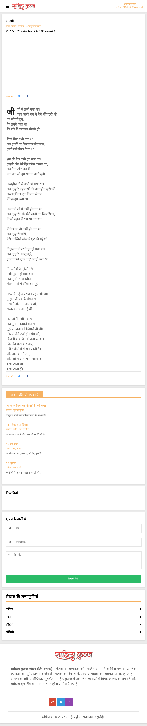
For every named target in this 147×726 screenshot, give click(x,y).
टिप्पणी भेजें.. (73, 579)
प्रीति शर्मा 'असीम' (21, 429)
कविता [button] (73, 609)
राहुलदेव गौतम (33, 26)
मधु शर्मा (17, 448)
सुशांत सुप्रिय (18, 410)
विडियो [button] (73, 625)
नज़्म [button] (73, 617)
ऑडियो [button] (73, 632)
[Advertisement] (73, 61)
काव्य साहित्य (11, 26)
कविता (21, 26)
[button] (19, 96)
